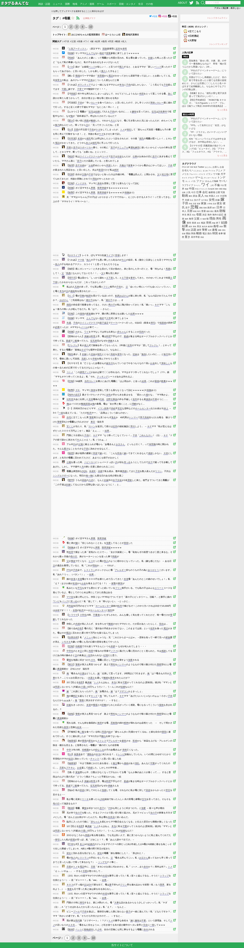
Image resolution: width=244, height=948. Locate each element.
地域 (75, 4)
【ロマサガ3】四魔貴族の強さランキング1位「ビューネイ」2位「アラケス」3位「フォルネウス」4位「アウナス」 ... (204, 148)
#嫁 (92, 41)
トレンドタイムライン (217, 18)
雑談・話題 (44, 4)
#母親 (153, 16)
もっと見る (222, 110)
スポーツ (111, 4)
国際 (67, 4)
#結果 (97, 41)
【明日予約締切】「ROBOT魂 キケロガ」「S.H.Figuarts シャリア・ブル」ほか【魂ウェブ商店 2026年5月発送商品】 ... (204, 103)
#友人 (124, 41)
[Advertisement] (25, 65)
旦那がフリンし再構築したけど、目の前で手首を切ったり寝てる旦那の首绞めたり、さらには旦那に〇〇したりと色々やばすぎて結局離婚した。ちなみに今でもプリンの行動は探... (204, 83)
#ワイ (86, 41)
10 (90, 26)
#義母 (104, 41)
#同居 (111, 41)
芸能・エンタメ (127, 4)
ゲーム (100, 4)
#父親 (73, 41)
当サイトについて (122, 945)
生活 (140, 4)
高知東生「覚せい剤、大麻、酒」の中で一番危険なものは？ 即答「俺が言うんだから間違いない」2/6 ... (204, 63)
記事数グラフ (89, 18)
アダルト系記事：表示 (227, 8)
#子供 (66, 41)
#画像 (80, 41)
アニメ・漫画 (87, 4)
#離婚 (117, 41)
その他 (149, 4)
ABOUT (182, 2)
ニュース (57, 4)
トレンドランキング (218, 44)
